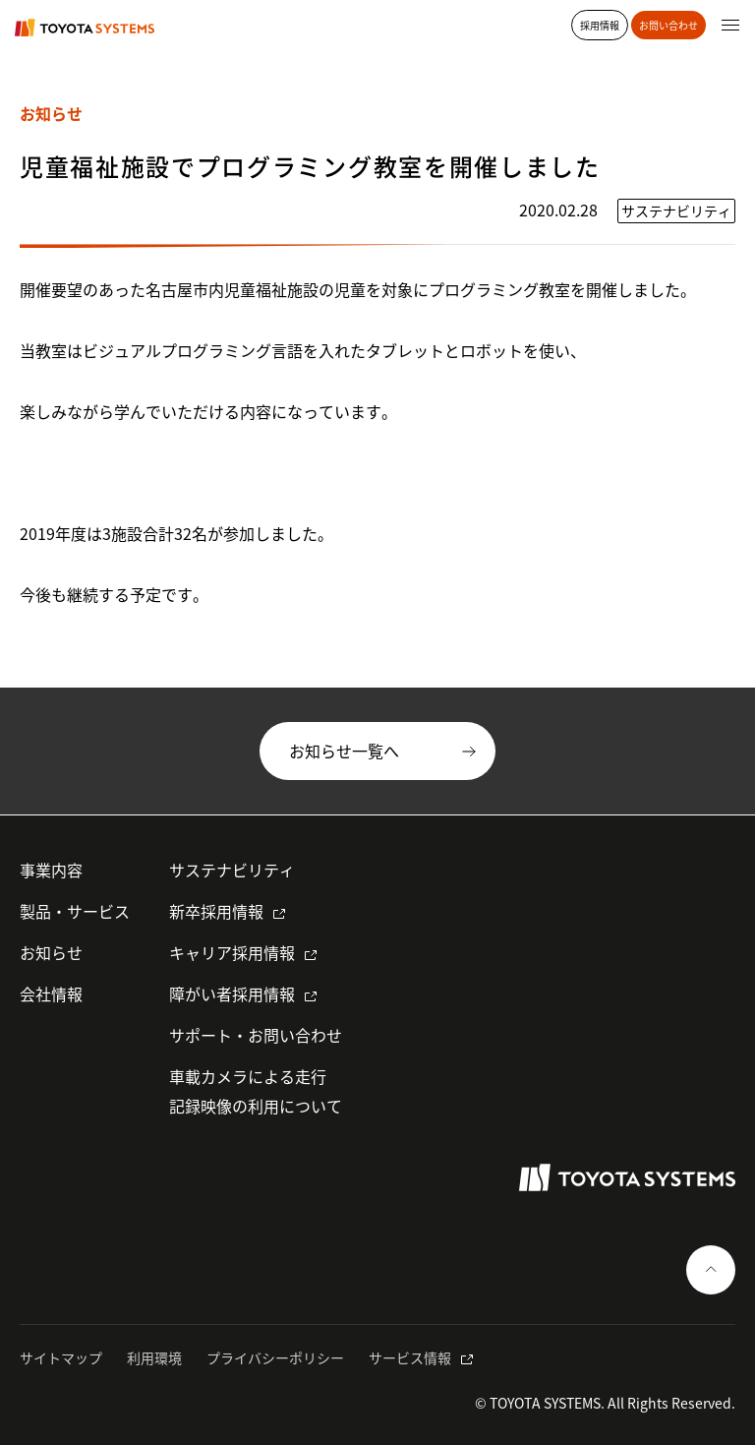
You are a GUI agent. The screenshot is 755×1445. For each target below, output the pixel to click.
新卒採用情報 (216, 911)
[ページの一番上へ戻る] (710, 1269)
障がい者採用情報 (232, 993)
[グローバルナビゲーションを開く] (730, 24)
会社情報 (51, 993)
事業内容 (51, 869)
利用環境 (154, 1357)
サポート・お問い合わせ (255, 1035)
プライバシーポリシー (275, 1357)
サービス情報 (410, 1357)
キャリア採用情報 (232, 952)
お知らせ (51, 952)
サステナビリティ (232, 869)
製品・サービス (75, 911)
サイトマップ (61, 1357)
